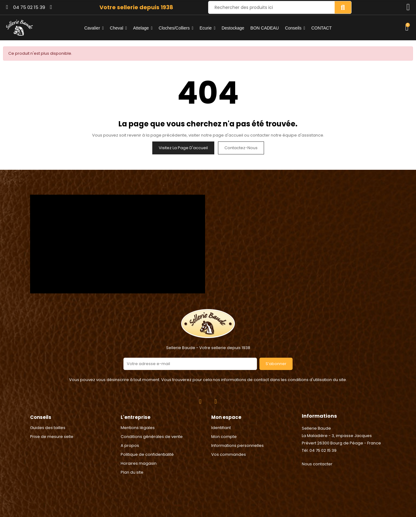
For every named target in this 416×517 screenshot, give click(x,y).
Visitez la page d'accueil (183, 148)
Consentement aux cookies (31, 513)
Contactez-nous (241, 148)
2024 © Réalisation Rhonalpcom (208, 484)
